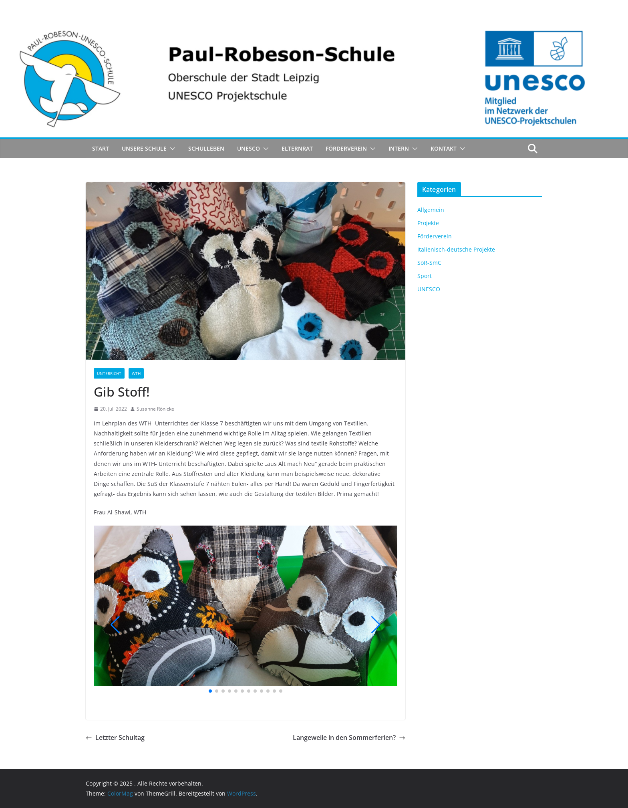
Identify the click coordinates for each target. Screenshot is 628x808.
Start (100, 148)
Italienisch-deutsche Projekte (456, 249)
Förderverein (346, 148)
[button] (171, 148)
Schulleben (206, 148)
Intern (398, 148)
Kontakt (444, 148)
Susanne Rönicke (155, 408)
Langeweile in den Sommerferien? (349, 737)
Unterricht (109, 373)
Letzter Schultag (115, 737)
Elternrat (297, 148)
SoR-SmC (429, 262)
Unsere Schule (144, 148)
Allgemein (430, 210)
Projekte (428, 223)
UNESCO (248, 148)
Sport (424, 276)
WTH (136, 373)
